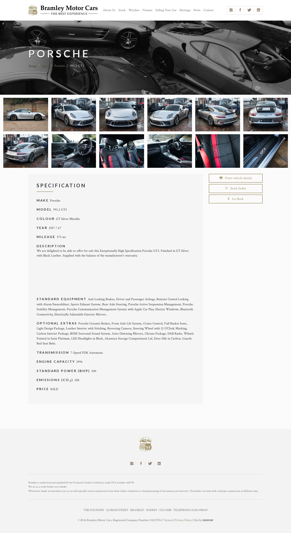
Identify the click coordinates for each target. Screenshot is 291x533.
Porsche (59, 66)
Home (32, 66)
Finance (147, 10)
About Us (109, 10)
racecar (207, 520)
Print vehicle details (235, 178)
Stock (122, 10)
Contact (208, 10)
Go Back (236, 199)
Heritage (185, 10)
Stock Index (235, 188)
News (197, 10)
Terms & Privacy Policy (178, 520)
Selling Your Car (166, 10)
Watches (134, 10)
